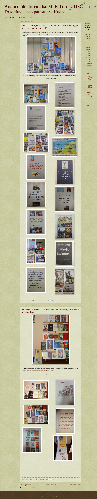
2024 (87, 40)
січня (88, 105)
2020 (87, 49)
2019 (87, 51)
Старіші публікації (75, 485)
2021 (87, 47)
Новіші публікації (25, 485)
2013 (87, 107)
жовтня (89, 69)
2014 (87, 61)
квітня (88, 99)
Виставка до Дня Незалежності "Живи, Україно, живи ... (89, 78)
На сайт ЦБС (10, 17)
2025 (87, 38)
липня (88, 92)
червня (89, 94)
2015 (87, 59)
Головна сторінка (50, 485)
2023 (87, 42)
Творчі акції (21, 17)
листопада (89, 65)
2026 (87, 36)
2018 (87, 53)
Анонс (31, 17)
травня (89, 96)
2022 (87, 45)
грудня (88, 63)
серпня (89, 73)
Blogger (56, 496)
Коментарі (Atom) (31, 487)
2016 (87, 57)
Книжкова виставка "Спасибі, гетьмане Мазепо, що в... (89, 86)
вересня (89, 71)
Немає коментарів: (40, 300)
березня (89, 101)
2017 (87, 55)
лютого (89, 103)
